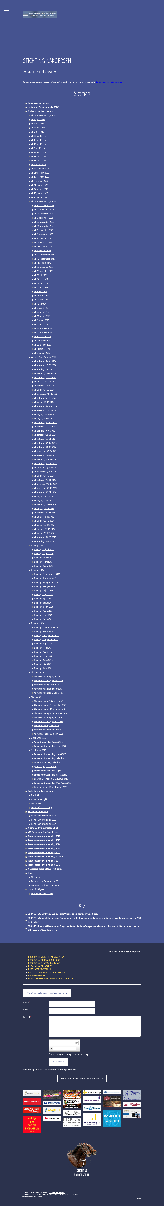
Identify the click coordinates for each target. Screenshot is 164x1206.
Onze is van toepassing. (69, 1054)
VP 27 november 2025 (44, 222)
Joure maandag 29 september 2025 (50, 787)
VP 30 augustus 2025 (43, 267)
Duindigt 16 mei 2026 (44, 562)
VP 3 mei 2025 (40, 291)
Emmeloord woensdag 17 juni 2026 (50, 746)
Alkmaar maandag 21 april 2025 (48, 730)
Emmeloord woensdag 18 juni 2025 (50, 758)
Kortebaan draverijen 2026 (43, 816)
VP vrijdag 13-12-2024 (44, 517)
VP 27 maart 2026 (39, 152)
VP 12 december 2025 (44, 214)
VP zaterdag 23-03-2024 (45, 398)
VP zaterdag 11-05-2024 (45, 427)
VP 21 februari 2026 (40, 173)
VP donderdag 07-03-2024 (46, 394)
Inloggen (139, 1198)
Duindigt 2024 (37, 623)
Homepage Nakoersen (38, 103)
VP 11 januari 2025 (42, 349)
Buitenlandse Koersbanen (40, 791)
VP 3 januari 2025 (42, 353)
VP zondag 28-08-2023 (44, 541)
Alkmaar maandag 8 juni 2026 (48, 676)
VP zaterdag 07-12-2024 (45, 513)
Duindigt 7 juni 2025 (43, 611)
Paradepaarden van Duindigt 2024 (44, 844)
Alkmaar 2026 (37, 672)
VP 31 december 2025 (44, 205)
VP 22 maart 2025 (42, 312)
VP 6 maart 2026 (38, 164)
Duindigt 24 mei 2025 (44, 619)
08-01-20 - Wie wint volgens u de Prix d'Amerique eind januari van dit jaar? (63, 914)
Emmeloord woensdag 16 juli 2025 (50, 770)
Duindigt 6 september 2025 (47, 578)
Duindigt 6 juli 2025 (43, 598)
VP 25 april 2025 (41, 295)
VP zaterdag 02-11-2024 (45, 492)
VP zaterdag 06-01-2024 (45, 361)
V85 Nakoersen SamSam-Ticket (43, 832)
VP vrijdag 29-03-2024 (44, 402)
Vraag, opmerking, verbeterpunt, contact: (47, 993)
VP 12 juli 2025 (40, 275)
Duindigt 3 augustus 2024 (46, 639)
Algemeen (35, 877)
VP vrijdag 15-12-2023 (44, 533)
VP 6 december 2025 (43, 218)
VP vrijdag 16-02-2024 (44, 381)
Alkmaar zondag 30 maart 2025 (48, 734)
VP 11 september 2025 (44, 263)
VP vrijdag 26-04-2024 (44, 418)
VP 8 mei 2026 (37, 132)
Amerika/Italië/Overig (41, 807)
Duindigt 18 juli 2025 (43, 594)
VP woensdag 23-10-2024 (45, 488)
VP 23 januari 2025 (42, 345)
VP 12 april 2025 (41, 304)
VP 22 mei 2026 (38, 128)
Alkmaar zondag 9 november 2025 (50, 705)
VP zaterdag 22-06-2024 (45, 439)
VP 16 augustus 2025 (43, 271)
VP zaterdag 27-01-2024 (45, 377)
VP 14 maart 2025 (42, 316)
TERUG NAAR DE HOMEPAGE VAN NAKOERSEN (82, 1078)
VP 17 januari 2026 (39, 193)
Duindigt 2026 (37, 545)
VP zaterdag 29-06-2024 (45, 443)
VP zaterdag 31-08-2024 (45, 459)
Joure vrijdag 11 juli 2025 (45, 766)
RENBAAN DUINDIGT (44, 960)
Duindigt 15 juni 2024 (43, 656)
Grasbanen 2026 (38, 738)
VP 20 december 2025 (44, 209)
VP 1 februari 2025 (42, 341)
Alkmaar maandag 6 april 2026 (48, 693)
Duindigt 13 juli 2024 (43, 648)
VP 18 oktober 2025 (43, 242)
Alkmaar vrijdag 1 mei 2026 (46, 684)
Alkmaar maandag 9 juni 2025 (48, 717)
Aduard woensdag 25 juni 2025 (48, 762)
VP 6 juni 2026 (37, 123)
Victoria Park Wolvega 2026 (43, 115)
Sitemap (45, 1192)
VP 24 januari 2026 (39, 189)
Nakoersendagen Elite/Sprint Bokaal (45, 869)
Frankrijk (35, 795)
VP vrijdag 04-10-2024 (44, 476)
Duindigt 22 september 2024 (47, 627)
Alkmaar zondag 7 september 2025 (50, 713)
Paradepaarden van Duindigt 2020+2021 (46, 856)
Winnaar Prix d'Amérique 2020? (45, 885)
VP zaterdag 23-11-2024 (45, 504)
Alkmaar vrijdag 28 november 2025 (50, 701)
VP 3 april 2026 (38, 148)
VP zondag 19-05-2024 (44, 431)
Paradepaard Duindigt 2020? (44, 881)
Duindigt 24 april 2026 (44, 566)
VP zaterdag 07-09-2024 (45, 463)
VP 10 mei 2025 (41, 287)
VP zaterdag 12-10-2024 (45, 480)
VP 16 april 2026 (38, 140)
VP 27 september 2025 (44, 255)
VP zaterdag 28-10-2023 (45, 537)
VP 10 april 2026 (38, 144)
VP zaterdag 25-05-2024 (45, 435)
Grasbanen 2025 (38, 750)
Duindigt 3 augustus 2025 (46, 586)
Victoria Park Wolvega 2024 (43, 357)
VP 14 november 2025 (44, 226)
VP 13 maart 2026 (39, 160)
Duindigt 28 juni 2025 (44, 603)
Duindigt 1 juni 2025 (43, 615)
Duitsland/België (39, 799)
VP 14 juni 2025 (41, 279)
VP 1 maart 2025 (41, 324)
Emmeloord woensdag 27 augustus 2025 (52, 783)
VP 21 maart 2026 (39, 156)
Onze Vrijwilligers (36, 889)
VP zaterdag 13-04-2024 (45, 410)
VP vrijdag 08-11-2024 (44, 496)
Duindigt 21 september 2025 (47, 574)
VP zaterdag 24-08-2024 (45, 455)
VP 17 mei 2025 (41, 283)
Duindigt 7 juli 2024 (43, 652)
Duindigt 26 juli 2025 (43, 590)
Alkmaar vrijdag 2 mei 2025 (46, 725)
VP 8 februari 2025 (42, 336)
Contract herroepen (57, 1192)
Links (30, 873)
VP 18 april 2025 (41, 300)
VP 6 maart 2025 (41, 320)
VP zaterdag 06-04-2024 (45, 406)
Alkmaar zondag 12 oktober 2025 (49, 709)
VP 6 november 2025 (43, 230)
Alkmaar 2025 (37, 697)
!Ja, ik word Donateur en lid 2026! (43, 107)
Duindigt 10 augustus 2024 (46, 635)
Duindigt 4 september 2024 (47, 631)
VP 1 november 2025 (43, 234)
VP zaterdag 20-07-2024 (45, 447)
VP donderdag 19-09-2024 (46, 467)
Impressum (26, 1192)
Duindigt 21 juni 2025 (43, 607)
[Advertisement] (82, 37)
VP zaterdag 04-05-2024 (45, 422)
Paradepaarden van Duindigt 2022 (44, 852)
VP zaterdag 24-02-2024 (45, 386)
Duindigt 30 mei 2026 (44, 558)
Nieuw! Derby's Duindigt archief (43, 828)
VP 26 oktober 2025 (43, 238)
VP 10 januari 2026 (39, 197)
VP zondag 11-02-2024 (44, 369)
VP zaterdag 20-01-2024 (45, 373)
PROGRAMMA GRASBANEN (40, 966)
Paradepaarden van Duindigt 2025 (44, 840)
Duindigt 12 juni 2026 (43, 553)
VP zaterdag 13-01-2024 (45, 365)
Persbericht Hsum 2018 (42, 893)
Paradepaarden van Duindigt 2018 (44, 865)
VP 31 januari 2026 (39, 185)
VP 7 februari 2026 (39, 181)
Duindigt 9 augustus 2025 (46, 582)
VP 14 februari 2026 (40, 177)
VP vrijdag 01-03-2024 (44, 390)
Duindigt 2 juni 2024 (43, 664)
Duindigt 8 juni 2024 (43, 660)
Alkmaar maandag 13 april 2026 (49, 689)
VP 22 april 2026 (38, 136)
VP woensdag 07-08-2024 (46, 451)
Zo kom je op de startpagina (109, 81)
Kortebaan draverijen (38, 811)
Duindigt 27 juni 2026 (44, 549)
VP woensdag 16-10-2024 (45, 484)
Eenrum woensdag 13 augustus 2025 (51, 779)
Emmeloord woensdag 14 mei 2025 (50, 754)
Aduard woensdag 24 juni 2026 (48, 742)
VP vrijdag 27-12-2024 (44, 525)
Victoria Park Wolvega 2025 (43, 201)
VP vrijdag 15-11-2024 (44, 500)
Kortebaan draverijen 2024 (43, 824)
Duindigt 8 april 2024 (44, 668)
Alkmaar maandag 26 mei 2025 (48, 721)
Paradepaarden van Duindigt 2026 (44, 836)
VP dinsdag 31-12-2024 (44, 529)
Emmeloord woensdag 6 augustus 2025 (52, 775)
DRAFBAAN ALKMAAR (44, 963)
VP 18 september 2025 (44, 259)
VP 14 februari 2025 (43, 332)
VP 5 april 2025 (41, 308)
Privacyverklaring (62, 1054)
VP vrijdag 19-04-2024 (44, 414)
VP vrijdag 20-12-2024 (44, 521)
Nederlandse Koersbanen (40, 111)
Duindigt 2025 (37, 570)
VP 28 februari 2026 (40, 169)
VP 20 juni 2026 (38, 119)
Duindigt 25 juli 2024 (43, 644)
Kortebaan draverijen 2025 (43, 820)
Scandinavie (37, 803)
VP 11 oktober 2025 (43, 246)
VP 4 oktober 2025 (42, 250)
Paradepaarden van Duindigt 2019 (44, 861)
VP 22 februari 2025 (43, 328)
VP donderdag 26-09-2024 (46, 472)
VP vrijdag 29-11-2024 (44, 508)
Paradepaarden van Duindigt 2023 (44, 848)
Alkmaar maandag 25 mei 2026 (48, 680)
